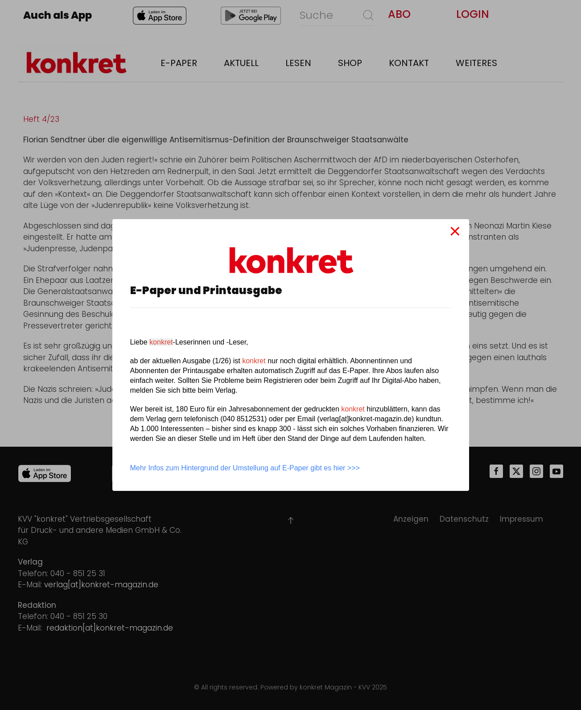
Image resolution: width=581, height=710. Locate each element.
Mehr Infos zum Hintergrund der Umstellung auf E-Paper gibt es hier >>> (245, 468)
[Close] (455, 231)
